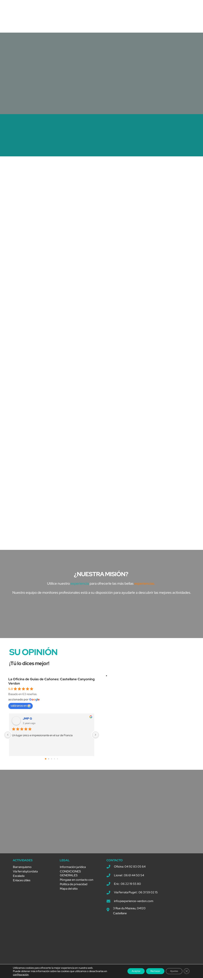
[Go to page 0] (45, 760)
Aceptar (126, 971)
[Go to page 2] (51, 760)
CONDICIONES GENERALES (70, 875)
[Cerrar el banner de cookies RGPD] (186, 971)
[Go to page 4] (57, 760)
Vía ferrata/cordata (25, 873)
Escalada (18, 877)
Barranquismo (22, 868)
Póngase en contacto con (76, 881)
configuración (21, 974)
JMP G (27, 720)
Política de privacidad (73, 886)
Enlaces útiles (21, 882)
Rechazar (149, 971)
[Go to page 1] (48, 760)
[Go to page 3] (54, 760)
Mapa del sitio (69, 890)
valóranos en (20, 707)
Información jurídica (73, 868)
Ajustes (171, 971)
